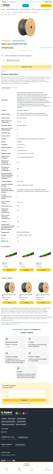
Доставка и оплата (34, 1)
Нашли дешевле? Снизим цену (26, 50)
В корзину (26, 464)
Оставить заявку (20, 444)
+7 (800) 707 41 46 (15, 324)
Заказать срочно (46, 5)
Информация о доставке (13, 60)
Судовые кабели (21, 418)
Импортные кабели (36, 9)
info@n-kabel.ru (11, 2)
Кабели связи (11, 418)
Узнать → (8, 347)
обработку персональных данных (24, 403)
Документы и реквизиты (23, 1)
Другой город (3, 2)
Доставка (14, 87)
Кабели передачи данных (12, 9)
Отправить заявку (26, 67)
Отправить (24, 400)
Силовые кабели (46, 9)
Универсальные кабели (25, 9)
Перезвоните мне (23, 437)
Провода (3, 9)
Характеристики (6, 87)
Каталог (25, 5)
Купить (9, 302)
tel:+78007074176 (47, 1)
